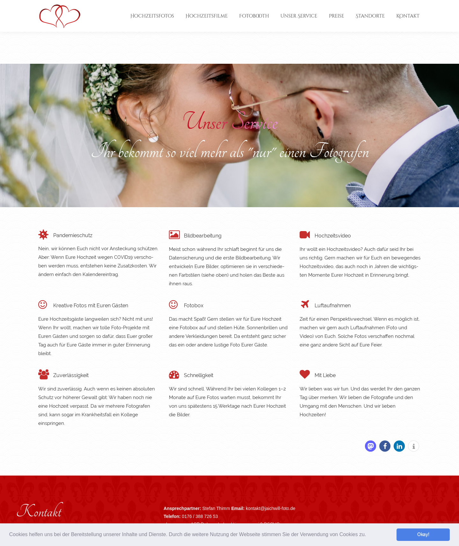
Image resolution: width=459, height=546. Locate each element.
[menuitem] (152, 16)
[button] (368, 535)
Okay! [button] (423, 534)
